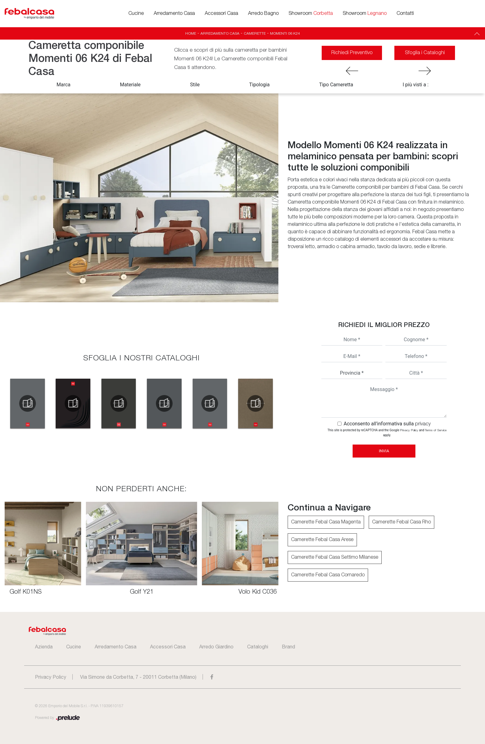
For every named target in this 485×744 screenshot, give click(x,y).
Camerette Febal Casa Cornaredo (328, 575)
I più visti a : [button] (416, 85)
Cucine (136, 13)
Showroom (311, 13)
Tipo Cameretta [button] (336, 85)
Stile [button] (195, 85)
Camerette (255, 33)
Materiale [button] (130, 85)
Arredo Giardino (216, 646)
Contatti (405, 13)
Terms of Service (436, 430)
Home (190, 33)
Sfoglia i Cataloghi (424, 53)
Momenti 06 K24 (285, 33)
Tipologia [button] (259, 85)
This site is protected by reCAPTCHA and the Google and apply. (387, 432)
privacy (423, 424)
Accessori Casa (221, 13)
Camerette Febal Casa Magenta (326, 522)
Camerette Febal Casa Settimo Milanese (334, 557)
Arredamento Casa (174, 13)
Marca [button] (64, 85)
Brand (288, 646)
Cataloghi (257, 646)
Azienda (44, 646)
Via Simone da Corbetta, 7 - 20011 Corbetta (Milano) (138, 677)
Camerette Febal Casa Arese (322, 540)
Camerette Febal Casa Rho (401, 522)
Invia (384, 451)
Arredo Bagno (263, 13)
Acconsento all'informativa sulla (387, 424)
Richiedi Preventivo (352, 53)
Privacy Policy (409, 430)
